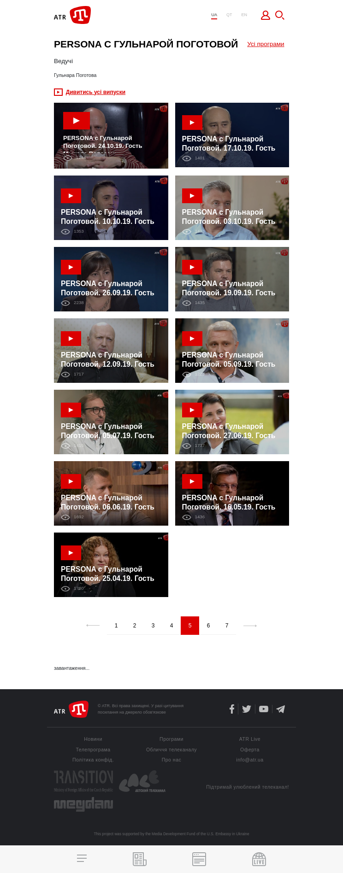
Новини (93, 739)
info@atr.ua (249, 759)
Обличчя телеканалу (171, 749)
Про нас (172, 759)
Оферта (250, 749)
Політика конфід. (93, 759)
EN (244, 15)
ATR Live (249, 739)
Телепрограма (93, 749)
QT (229, 15)
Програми (171, 739)
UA (214, 15)
